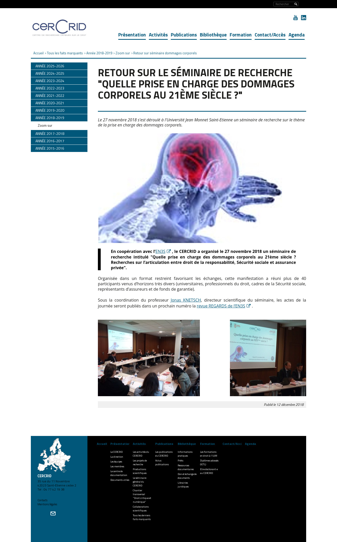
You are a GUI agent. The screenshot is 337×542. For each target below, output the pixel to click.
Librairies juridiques (183, 484)
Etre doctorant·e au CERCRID (209, 471)
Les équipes (116, 461)
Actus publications (162, 462)
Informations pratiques (185, 454)
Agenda (297, 34)
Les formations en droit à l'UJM (208, 454)
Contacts (42, 500)
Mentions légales (47, 504)
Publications (184, 34)
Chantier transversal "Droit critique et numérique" (142, 496)
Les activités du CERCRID (141, 454)
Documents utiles (119, 480)
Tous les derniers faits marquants (142, 517)
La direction (116, 457)
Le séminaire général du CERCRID (139, 481)
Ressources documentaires (186, 467)
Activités (158, 34)
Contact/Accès (270, 34)
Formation (241, 34)
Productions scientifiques (140, 471)
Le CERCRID (116, 452)
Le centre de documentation (118, 473)
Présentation (132, 34)
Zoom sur (45, 125)
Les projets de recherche (140, 462)
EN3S (160, 251)
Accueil (102, 443)
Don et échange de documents (187, 476)
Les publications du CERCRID (164, 454)
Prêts (180, 460)
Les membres (117, 466)
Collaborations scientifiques (141, 508)
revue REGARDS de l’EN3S (221, 306)
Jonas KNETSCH (186, 300)
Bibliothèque (213, 34)
